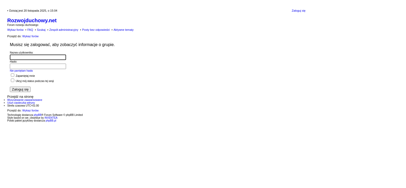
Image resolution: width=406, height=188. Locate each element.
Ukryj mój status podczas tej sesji (32, 81)
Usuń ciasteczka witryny (21, 102)
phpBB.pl (51, 120)
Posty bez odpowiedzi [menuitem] (96, 29)
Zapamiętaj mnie (23, 75)
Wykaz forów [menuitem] (15, 29)
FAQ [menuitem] (30, 29)
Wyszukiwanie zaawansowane (24, 100)
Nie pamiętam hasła (21, 70)
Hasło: (13, 61)
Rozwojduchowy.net (32, 20)
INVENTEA (51, 117)
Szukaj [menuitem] (41, 29)
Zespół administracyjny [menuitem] (63, 29)
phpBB (37, 115)
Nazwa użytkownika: (21, 52)
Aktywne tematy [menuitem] (123, 29)
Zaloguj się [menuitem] (299, 10)
